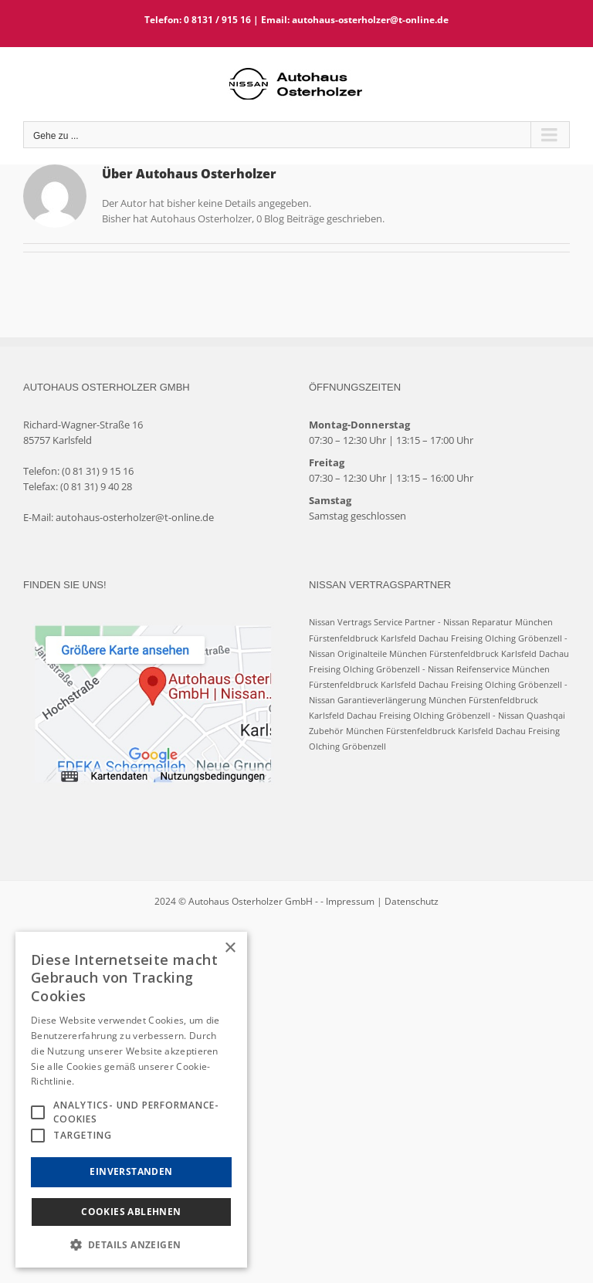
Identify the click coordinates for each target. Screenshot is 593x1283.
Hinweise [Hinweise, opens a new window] (97, 1081)
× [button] (230, 948)
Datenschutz (412, 901)
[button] (131, 1244)
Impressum (350, 901)
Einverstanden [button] (131, 1171)
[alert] (131, 1100)
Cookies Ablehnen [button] (131, 1211)
